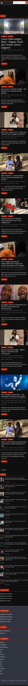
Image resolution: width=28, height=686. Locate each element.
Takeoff (8, 96)
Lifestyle (2, 659)
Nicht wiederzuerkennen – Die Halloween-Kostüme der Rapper (13, 395)
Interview (10, 183)
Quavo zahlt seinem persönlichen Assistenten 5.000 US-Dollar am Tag (14, 444)
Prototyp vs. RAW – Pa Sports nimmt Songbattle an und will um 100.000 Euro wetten (16, 573)
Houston (13, 312)
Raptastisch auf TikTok (5, 600)
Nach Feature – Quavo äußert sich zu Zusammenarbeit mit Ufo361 (12, 177)
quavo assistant (9, 449)
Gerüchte (2, 654)
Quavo (2, 52)
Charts (1, 649)
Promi (1, 666)
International (4, 183)
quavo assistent (16, 449)
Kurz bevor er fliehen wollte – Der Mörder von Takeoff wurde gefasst (14, 91)
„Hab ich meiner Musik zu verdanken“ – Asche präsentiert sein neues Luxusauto (14, 550)
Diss (1, 652)
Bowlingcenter (10, 357)
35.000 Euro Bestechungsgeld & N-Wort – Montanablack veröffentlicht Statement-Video (16, 580)
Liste (1, 661)
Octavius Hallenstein (13, 50)
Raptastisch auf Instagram (6, 596)
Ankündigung (3, 644)
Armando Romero (15, 181)
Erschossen (16, 357)
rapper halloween (10, 402)
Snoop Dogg (21, 449)
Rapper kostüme (18, 402)
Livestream (18, 312)
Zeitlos (1, 673)
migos (2, 96)
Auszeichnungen (4, 647)
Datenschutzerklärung (5, 630)
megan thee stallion (22, 400)
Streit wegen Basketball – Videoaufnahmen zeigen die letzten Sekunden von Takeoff (12, 263)
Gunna (3, 400)
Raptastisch (4, 36)
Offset (2, 402)
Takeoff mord (14, 226)
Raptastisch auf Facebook (6, 593)
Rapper (2, 359)
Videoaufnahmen (20, 269)
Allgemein (11, 36)
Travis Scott (3, 404)
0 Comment (20, 94)
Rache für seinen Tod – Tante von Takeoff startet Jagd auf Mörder (14, 133)
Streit (12, 269)
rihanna (23, 402)
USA (1, 671)
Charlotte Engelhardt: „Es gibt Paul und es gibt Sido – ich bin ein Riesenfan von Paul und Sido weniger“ (16, 529)
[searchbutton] (27, 2)
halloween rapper (14, 400)
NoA (1, 664)
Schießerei (8, 269)
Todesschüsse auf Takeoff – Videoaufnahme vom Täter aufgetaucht (11, 220)
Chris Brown (22, 50)
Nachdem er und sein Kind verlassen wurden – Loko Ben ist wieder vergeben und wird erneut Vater (15, 493)
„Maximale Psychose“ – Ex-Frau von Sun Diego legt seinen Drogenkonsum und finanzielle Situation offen (16, 543)
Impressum (2, 633)
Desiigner (9, 312)
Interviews (2, 656)
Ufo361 (17, 183)
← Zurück (3, 470)
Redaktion (14, 94)
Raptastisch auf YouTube (6, 598)
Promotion (2, 668)
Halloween (8, 400)
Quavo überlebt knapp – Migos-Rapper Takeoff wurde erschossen (13, 352)
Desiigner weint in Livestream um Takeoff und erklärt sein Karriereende (14, 306)
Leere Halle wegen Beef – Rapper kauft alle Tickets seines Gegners (12, 43)
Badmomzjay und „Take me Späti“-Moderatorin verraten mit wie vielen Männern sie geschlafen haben (16, 478)
